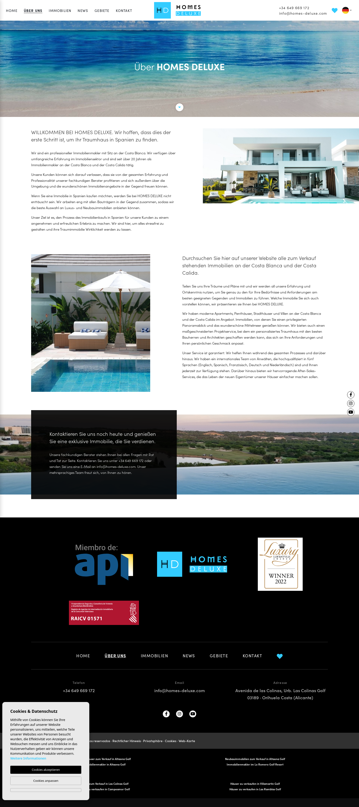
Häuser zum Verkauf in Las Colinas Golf (103, 783)
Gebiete (102, 10)
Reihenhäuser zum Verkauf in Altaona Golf (104, 759)
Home (11, 10)
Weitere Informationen (28, 758)
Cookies (170, 740)
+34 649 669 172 (294, 7)
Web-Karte (187, 740)
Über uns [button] (33, 10)
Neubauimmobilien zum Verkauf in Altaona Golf (255, 759)
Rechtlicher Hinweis (126, 740)
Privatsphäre (153, 740)
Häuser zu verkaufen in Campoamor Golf (104, 789)
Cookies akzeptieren (46, 770)
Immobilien (60, 10)
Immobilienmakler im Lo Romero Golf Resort (255, 764)
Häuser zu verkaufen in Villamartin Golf (255, 783)
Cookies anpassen (45, 781)
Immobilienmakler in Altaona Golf (104, 764)
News (83, 10)
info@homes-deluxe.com (303, 13)
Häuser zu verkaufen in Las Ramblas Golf (255, 789)
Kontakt (124, 10)
